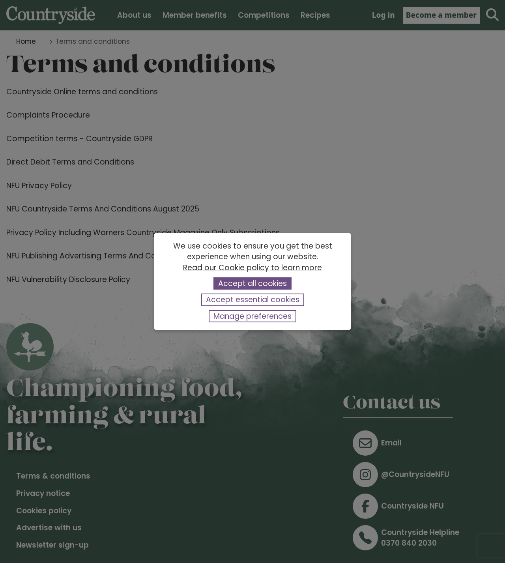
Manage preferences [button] (252, 316)
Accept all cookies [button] (252, 283)
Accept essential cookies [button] (252, 299)
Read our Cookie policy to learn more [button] (252, 267)
